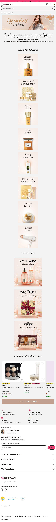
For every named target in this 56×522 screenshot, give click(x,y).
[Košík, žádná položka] (53, 4)
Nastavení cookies (6, 516)
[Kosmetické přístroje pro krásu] (28, 163)
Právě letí (27, 464)
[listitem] (13, 379)
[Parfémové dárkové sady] (28, 188)
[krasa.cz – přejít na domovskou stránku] (9, 478)
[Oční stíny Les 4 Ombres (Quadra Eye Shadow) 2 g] (13, 379)
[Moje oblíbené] (46, 4)
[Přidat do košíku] (21, 379)
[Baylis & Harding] (28, 304)
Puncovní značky (28, 516)
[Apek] (12, 498)
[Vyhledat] (53, 8)
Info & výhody (27, 459)
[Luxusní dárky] (28, 114)
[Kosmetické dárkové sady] (28, 90)
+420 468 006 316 (12, 430)
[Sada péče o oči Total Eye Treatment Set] (34, 377)
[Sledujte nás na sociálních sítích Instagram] (6, 490)
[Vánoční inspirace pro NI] (28, 22)
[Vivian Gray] (28, 272)
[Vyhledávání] (26, 8)
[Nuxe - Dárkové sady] (28, 336)
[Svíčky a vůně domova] (28, 139)
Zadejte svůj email (6, 447)
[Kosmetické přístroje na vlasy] (28, 237)
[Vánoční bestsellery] (28, 65)
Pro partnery (27, 469)
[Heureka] (3, 498)
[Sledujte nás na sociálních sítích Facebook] (2, 490)
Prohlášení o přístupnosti (41, 516)
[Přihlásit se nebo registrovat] (50, 4)
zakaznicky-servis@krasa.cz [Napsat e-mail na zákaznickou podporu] (11, 437)
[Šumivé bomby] (28, 212)
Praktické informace (27, 454)
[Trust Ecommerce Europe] (23, 498)
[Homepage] (8, 4)
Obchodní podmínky (17, 516)
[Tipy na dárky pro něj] (28, 401)
